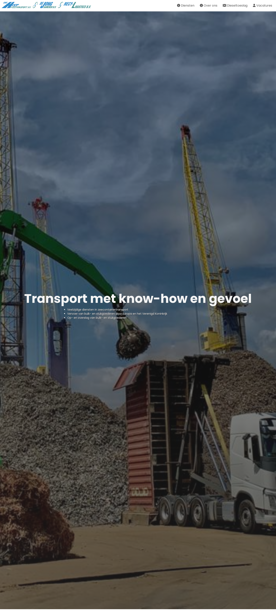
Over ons (208, 5)
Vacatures (262, 5)
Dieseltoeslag (235, 5)
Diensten (185, 5)
